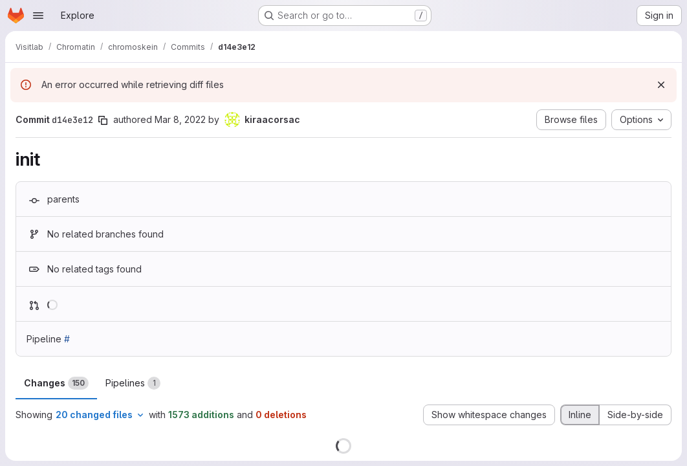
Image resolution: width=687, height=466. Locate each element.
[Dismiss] (661, 85)
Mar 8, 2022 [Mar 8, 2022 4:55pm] (180, 119)
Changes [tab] (56, 383)
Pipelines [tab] (132, 383)
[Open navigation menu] (38, 15)
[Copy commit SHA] (103, 120)
